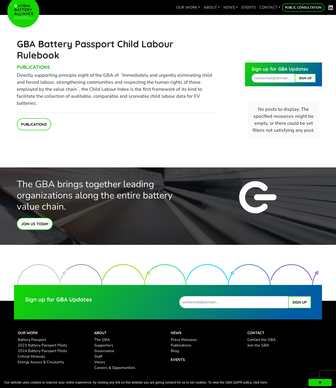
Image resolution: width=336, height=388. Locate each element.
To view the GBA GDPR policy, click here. (238, 382)
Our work (186, 7)
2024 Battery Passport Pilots (42, 350)
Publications (33, 67)
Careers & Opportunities (114, 367)
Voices (99, 362)
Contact (268, 7)
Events (249, 7)
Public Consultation (303, 7)
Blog (175, 350)
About (210, 7)
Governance (104, 350)
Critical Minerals (31, 356)
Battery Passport (32, 339)
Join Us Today (35, 224)
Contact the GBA (261, 339)
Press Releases (184, 339)
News (229, 7)
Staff (98, 356)
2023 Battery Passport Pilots (42, 345)
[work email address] (273, 78)
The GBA (102, 339)
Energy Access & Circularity (41, 362)
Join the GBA (258, 345)
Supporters (103, 345)
